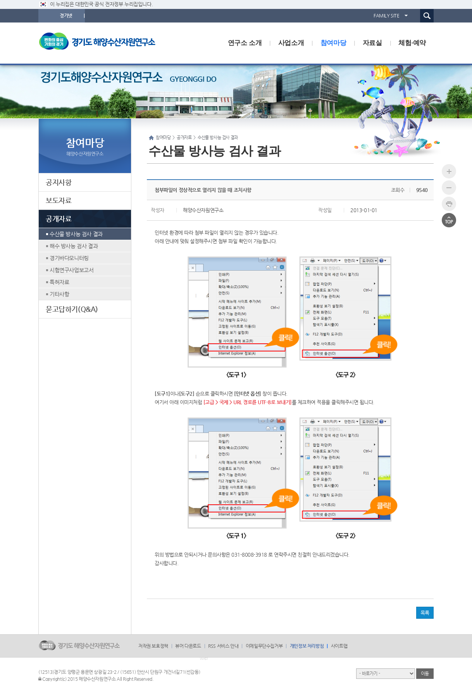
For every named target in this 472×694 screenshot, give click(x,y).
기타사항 (59, 294)
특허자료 (59, 282)
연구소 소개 (245, 43)
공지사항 (58, 182)
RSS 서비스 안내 (223, 646)
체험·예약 (412, 43)
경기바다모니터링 (69, 258)
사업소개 (291, 43)
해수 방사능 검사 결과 (74, 246)
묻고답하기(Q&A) (72, 309)
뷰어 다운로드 (188, 646)
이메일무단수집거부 (264, 646)
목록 (424, 613)
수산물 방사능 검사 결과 (76, 234)
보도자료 (58, 200)
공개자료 (58, 219)
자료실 (372, 43)
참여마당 (333, 43)
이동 (425, 673)
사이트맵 (339, 646)
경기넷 (66, 15)
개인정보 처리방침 (307, 646)
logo (102, 43)
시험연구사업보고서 (71, 270)
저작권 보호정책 (153, 646)
